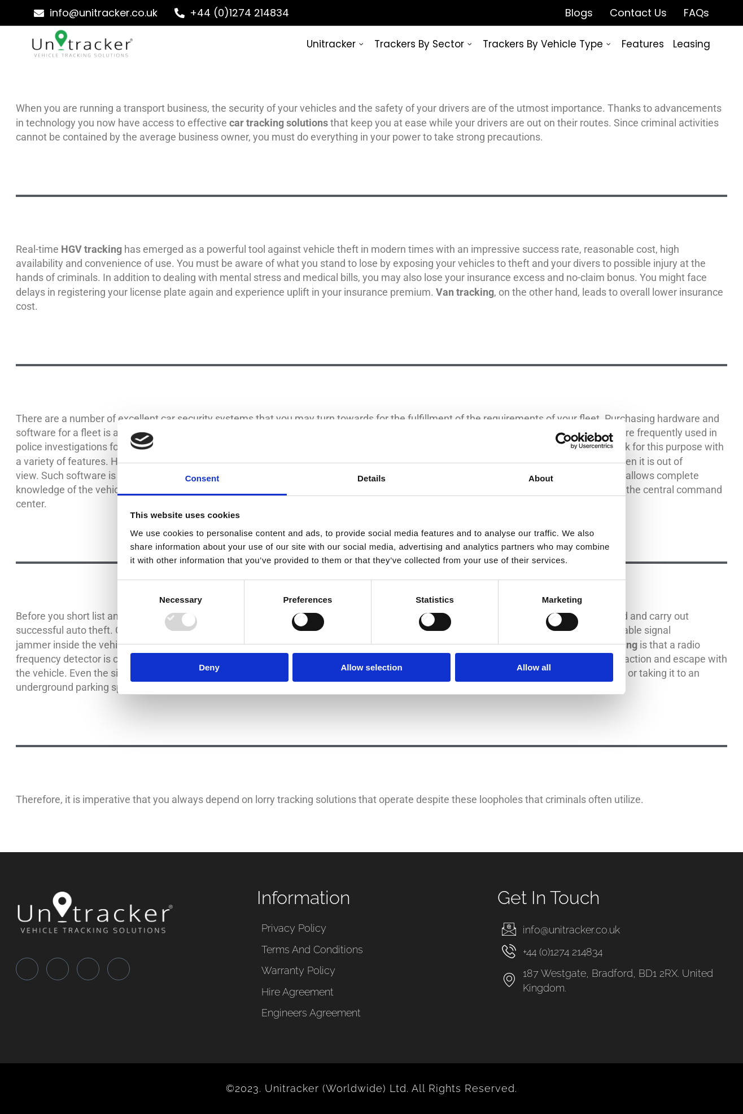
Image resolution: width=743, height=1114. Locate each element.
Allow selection (371, 667)
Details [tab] (371, 478)
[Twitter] (57, 969)
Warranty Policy (298, 970)
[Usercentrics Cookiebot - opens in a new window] (563, 440)
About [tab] (540, 478)
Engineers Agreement (311, 1013)
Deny (209, 667)
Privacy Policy (293, 928)
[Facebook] (27, 969)
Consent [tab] (202, 478)
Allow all (534, 667)
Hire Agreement (297, 992)
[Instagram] (118, 969)
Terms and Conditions (312, 949)
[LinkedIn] (88, 969)
